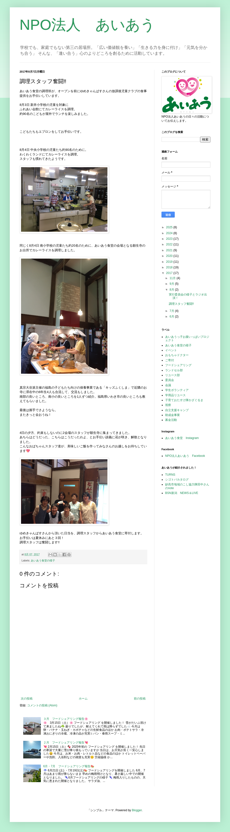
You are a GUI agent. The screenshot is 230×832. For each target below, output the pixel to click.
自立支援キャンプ (177, 410)
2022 (169, 244)
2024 (169, 233)
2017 (169, 273)
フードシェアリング (178, 365)
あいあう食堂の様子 (43, 560)
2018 (169, 267)
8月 (172, 289)
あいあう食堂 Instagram (182, 438)
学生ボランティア (177, 390)
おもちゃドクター (177, 355)
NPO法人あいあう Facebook (185, 456)
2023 (169, 239)
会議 (168, 385)
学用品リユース (175, 395)
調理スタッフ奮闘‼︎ (181, 304)
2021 (169, 250)
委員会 (169, 380)
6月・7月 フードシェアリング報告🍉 (68, 766)
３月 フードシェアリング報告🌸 (65, 719)
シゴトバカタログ (177, 479)
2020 (169, 256)
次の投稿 (27, 698)
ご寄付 (169, 360)
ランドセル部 (174, 370)
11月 (173, 278)
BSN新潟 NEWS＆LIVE (181, 493)
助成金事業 (172, 415)
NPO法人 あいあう (87, 25)
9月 (172, 283)
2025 (169, 227)
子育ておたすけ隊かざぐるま (184, 400)
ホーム (83, 698)
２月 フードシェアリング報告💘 (65, 742)
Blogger (137, 810)
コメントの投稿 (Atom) (42, 705)
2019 (169, 261)
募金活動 (171, 420)
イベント (171, 350)
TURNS (170, 474)
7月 (172, 311)
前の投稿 (140, 698)
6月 (172, 316)
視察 (168, 405)
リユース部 (172, 375)
